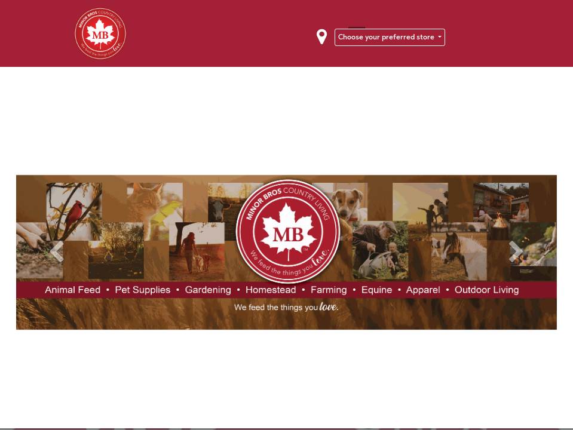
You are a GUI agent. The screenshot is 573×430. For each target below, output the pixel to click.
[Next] (516, 252)
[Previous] (56, 252)
